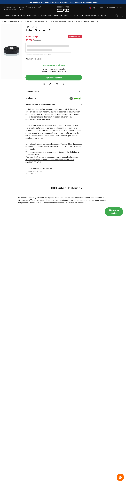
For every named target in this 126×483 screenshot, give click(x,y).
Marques (102, 15)
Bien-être (78, 15)
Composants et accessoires (25, 15)
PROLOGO (71, 26)
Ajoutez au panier (93, 77)
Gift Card (21, 9)
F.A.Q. (39, 7)
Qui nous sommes (8, 7)
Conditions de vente (9, 9)
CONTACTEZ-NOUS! (73, 162)
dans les (89, 159)
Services (20, 7)
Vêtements (46, 15)
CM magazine (30, 7)
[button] (93, 105)
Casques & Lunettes (62, 15)
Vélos (8, 15)
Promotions (90, 15)
